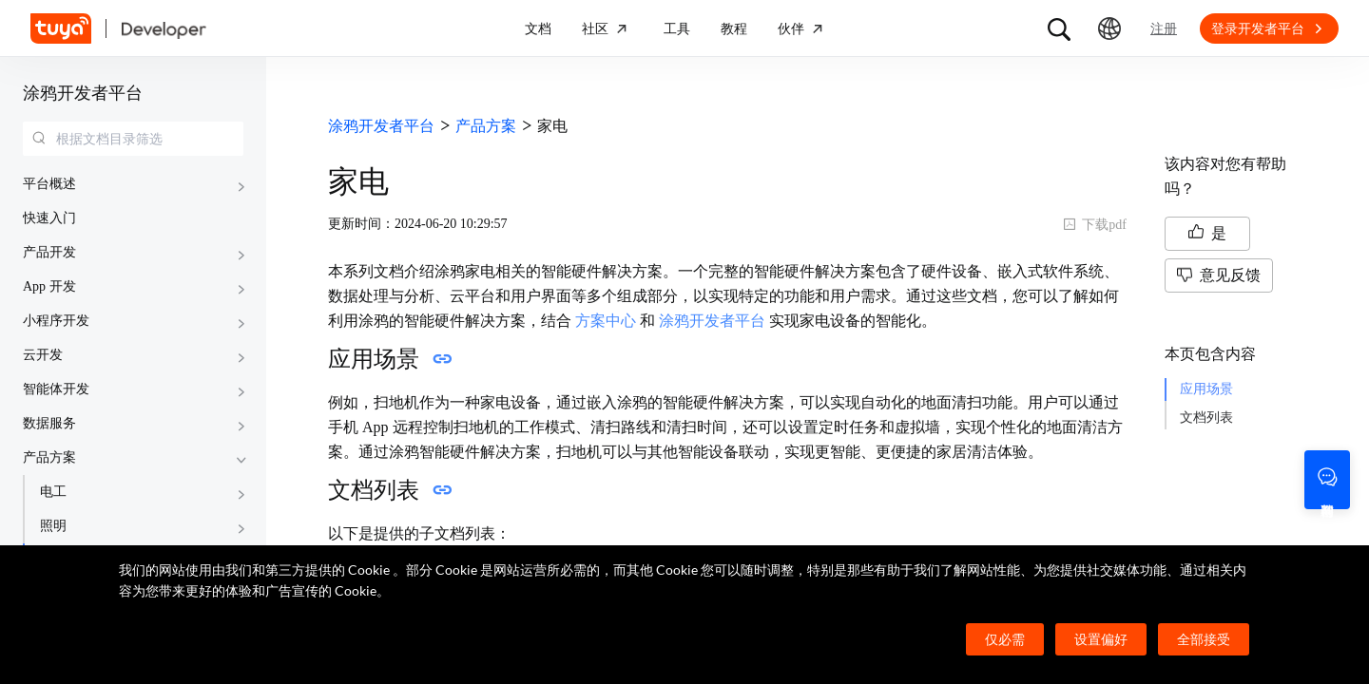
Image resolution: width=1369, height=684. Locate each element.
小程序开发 (56, 321)
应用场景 (1206, 389)
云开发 (43, 355)
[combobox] (133, 139)
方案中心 (605, 321)
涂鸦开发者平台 (83, 93)
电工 (53, 491)
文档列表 (1206, 417)
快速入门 (49, 218)
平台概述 (49, 184)
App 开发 (49, 286)
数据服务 (49, 423)
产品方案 (49, 457)
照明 (53, 526)
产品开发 (49, 252)
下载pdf (1095, 225)
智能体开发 (56, 389)
